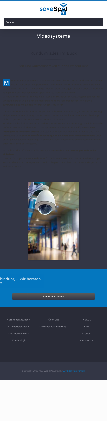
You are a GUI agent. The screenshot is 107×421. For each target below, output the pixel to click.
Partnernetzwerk (19, 333)
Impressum (88, 340)
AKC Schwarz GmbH (74, 371)
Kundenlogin (19, 340)
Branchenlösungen (19, 319)
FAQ (88, 326)
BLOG (88, 319)
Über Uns (53, 319)
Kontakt (87, 333)
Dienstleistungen (19, 326)
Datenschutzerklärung (53, 326)
